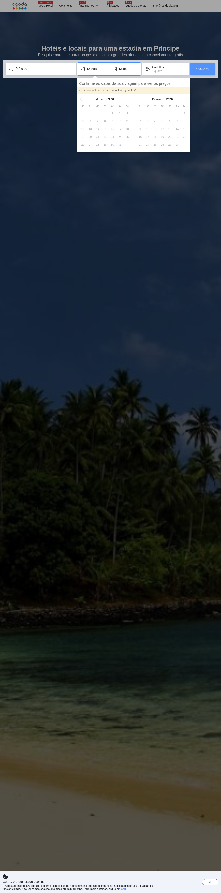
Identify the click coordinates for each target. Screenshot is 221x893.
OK (210, 881)
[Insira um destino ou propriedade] (44, 69)
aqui (123, 888)
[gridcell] (105, 113)
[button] (81, 99)
